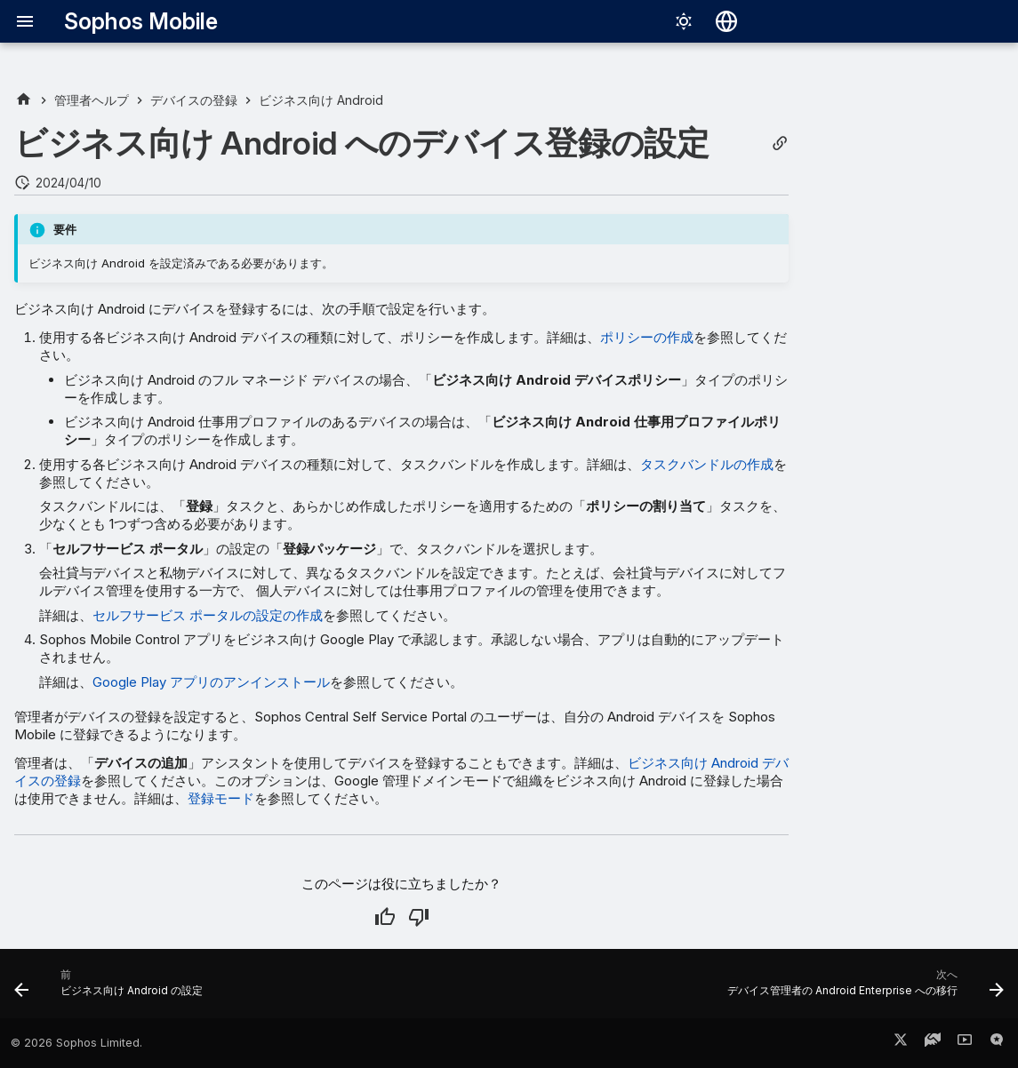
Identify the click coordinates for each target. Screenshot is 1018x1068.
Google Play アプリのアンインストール (211, 681)
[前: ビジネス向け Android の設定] (113, 989)
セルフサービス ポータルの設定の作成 (207, 615)
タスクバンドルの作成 (707, 464)
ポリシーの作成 (646, 337)
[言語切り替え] (726, 21)
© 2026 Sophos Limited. (76, 1042)
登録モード (221, 798)
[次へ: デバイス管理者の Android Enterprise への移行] (862, 989)
